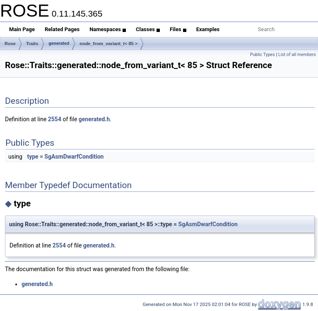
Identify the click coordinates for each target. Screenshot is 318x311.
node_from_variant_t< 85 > (108, 43)
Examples (208, 29)
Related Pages (62, 29)
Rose (10, 43)
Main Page (22, 29)
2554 (54, 119)
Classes (148, 29)
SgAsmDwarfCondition (74, 156)
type (32, 156)
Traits (32, 43)
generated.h (94, 119)
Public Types (262, 54)
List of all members (297, 54)
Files (178, 29)
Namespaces (107, 29)
